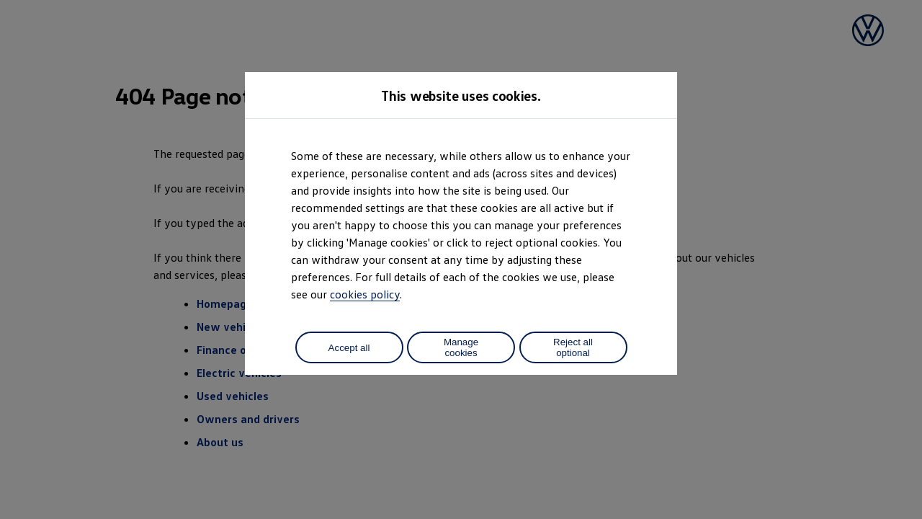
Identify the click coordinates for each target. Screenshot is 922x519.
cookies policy (365, 294)
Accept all (349, 347)
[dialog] (461, 259)
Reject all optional (573, 347)
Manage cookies (461, 347)
